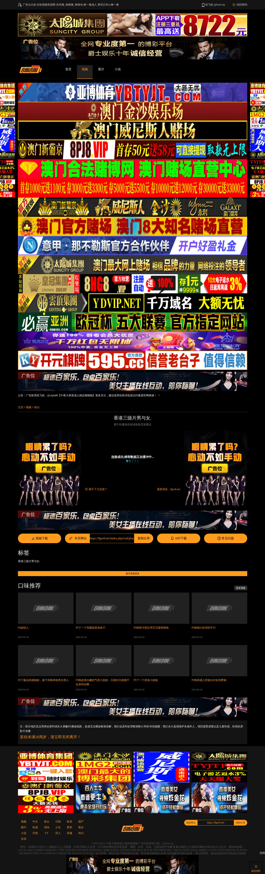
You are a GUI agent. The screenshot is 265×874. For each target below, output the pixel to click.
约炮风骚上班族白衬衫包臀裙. (209, 680)
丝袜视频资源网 (46, 4)
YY (46, 833)
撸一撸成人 (90, 4)
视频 (85, 69)
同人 (58, 833)
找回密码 (242, 4)
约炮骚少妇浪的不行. (204, 627)
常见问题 (225, 538)
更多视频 (240, 588)
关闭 (262, 853)
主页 (20, 407)
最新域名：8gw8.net (168, 489)
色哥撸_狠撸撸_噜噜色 (69, 4)
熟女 (81, 827)
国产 (81, 821)
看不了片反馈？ (98, 489)
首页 (68, 69)
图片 (101, 69)
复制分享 (144, 538)
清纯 (46, 827)
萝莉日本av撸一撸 (108, 4)
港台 (37, 407)
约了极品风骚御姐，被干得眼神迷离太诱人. (44, 680)
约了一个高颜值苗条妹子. (91, 627)
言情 (35, 833)
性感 (35, 827)
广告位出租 (29, 4)
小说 (118, 69)
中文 (35, 821)
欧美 (69, 821)
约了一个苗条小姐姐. (146, 680)
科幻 (81, 833)
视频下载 (39, 538)
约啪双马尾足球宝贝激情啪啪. (151, 627)
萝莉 (69, 827)
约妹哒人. (23, 627)
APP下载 (178, 538)
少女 (58, 827)
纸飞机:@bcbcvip (215, 4)
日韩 (58, 821)
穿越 (69, 833)
